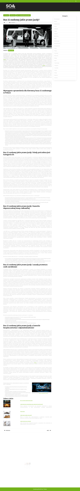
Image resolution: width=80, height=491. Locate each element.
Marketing (56, 36)
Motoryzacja (12, 15)
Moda (55, 38)
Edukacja (56, 28)
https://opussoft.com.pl (43, 393)
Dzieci (55, 26)
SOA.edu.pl (6, 15)
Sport (55, 60)
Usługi (55, 72)
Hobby (55, 31)
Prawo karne (22, 411)
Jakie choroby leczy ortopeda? (25, 421)
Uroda (55, 70)
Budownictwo (57, 23)
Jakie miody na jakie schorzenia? (26, 415)
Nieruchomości (57, 43)
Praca (55, 48)
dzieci (35, 362)
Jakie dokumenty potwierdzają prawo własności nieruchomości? (31, 404)
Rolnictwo (56, 55)
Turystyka (56, 67)
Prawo (55, 50)
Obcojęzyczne (57, 45)
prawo (4, 59)
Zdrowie (56, 77)
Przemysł (56, 53)
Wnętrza (56, 75)
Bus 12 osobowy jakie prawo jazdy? (26, 400)
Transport (56, 65)
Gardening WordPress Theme (40, 489)
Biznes (55, 21)
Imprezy (56, 33)
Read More (27, 466)
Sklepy (55, 58)
